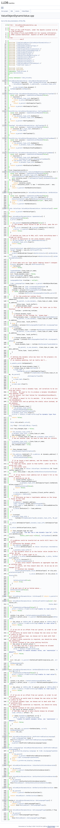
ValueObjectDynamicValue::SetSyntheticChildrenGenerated (34, 776)
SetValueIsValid (16, 218)
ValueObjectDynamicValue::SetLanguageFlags (29, 810)
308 (4, 596)
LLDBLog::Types (30, 425)
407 (4, 788)
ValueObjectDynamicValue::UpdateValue (27, 216)
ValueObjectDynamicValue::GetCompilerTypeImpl (36, 94)
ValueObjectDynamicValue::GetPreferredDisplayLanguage (33, 748)
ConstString (13, 111)
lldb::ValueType (15, 208)
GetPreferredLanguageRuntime (36, 293)
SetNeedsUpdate (16, 663)
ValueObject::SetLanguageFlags (28, 818)
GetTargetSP (38, 503)
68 (4, 138)
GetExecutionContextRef (41, 176)
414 (4, 800)
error (14, 609)
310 (4, 601)
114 (4, 216)
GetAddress (23, 716)
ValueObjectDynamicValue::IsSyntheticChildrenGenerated (34, 765)
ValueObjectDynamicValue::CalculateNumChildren (27, 172)
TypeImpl (12, 125)
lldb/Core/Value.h (23, 44)
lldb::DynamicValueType (37, 82)
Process (13, 264)
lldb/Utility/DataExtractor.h (28, 55)
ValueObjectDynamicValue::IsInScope (26, 596)
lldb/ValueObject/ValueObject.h (29, 63)
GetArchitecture (40, 253)
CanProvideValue (24, 561)
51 (4, 111)
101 (4, 192)
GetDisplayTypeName (41, 159)
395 (4, 765)
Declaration (18, 73)
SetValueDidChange (20, 409)
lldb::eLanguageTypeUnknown (35, 286)
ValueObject (25, 11)
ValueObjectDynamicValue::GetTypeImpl (30, 125)
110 (4, 208)
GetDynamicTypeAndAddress (47, 317)
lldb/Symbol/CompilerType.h (27, 46)
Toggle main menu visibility (3, 7)
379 (4, 736)
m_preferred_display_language (25, 751)
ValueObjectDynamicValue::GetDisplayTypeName (35, 153)
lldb (12, 11)
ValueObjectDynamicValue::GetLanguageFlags (32, 800)
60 (4, 125)
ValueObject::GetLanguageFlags (32, 805)
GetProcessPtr (37, 264)
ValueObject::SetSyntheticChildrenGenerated (32, 783)
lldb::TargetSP (19, 503)
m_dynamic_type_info (48, 84)
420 (4, 810)
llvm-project (4, 11)
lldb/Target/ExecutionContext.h (29, 49)
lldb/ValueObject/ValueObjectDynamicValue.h (33, 42)
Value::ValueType (16, 275)
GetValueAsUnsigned (33, 615)
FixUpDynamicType (37, 373)
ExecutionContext (18, 176)
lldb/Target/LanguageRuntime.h (28, 50)
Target (12, 250)
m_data (14, 253)
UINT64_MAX (46, 615)
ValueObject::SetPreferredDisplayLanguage (31, 740)
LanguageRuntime (16, 280)
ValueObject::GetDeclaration (27, 795)
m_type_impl (26, 129)
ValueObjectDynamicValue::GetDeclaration (28, 788)
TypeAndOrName (15, 271)
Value (12, 422)
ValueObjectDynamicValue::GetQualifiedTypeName (36, 138)
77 (4, 153)
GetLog (21, 425)
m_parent (22, 103)
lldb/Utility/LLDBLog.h (25, 57)
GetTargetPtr (35, 250)
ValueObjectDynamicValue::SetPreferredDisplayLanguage (33, 736)
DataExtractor (44, 669)
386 (4, 748)
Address (13, 272)
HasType (33, 368)
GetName (25, 89)
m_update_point (16, 363)
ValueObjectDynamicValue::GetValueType (36, 208)
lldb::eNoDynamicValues (36, 240)
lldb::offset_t (17, 713)
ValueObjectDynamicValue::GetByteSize (43, 192)
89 (4, 172)
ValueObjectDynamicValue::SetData (25, 669)
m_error (13, 219)
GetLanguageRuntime (34, 290)
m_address (34, 84)
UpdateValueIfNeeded (34, 95)
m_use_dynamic (19, 87)
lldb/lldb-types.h (23, 65)
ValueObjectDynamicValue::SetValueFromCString (30, 601)
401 (4, 776)
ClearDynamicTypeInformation (23, 411)
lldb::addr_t (18, 505)
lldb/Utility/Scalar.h (25, 60)
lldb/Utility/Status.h (25, 62)
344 (4, 669)
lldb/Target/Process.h (25, 52)
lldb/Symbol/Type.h (24, 47)
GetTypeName (46, 535)
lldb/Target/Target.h (25, 54)
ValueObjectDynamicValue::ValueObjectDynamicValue (28, 81)
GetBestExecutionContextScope (45, 472)
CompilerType (13, 94)
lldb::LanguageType (17, 283)
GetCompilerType (25, 159)
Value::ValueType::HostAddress (38, 468)
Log (11, 425)
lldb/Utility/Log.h (24, 58)
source (17, 11)
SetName (13, 89)
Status (51, 604)
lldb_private (21, 71)
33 (4, 81)
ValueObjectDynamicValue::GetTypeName (32, 111)
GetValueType (15, 572)
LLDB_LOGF (15, 532)
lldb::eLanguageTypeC (33, 288)
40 (4, 94)
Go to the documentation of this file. (13, 21)
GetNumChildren (49, 178)
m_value (22, 100)
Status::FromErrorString (29, 414)
